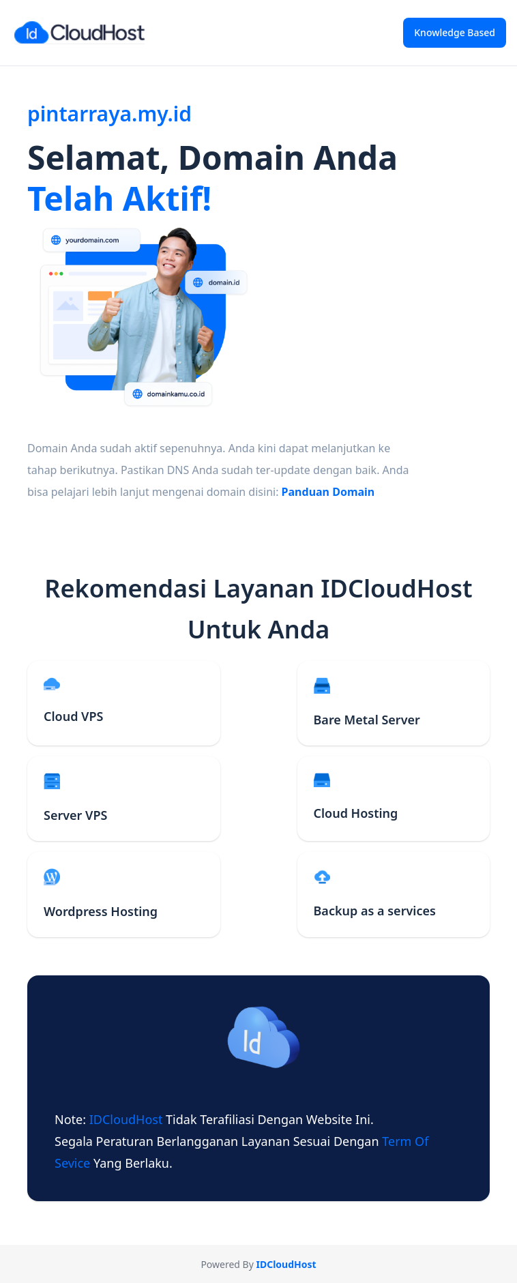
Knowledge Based (454, 32)
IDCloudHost (127, 1119)
